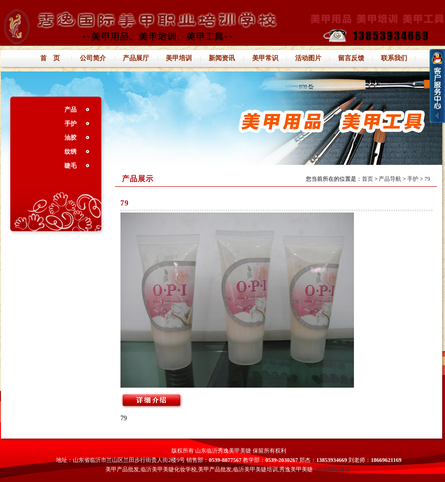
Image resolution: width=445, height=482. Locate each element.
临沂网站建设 (333, 469)
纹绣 (70, 151)
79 (427, 179)
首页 (367, 179)
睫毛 (70, 165)
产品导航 (390, 179)
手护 (70, 123)
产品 (70, 109)
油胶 (70, 137)
